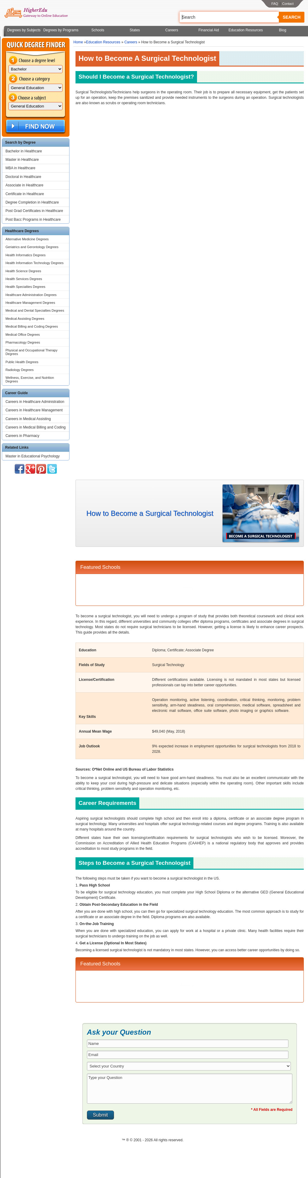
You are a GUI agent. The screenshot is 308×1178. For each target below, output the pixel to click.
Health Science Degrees (23, 271)
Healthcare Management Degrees (30, 302)
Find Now (34, 126)
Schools (97, 30)
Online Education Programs (36, 13)
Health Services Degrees (23, 279)
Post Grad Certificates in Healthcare (34, 211)
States (135, 30)
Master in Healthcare (22, 159)
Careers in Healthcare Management (34, 410)
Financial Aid (209, 30)
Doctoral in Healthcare (23, 177)
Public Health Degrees (21, 362)
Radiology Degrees (19, 370)
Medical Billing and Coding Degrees (31, 326)
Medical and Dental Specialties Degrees (34, 310)
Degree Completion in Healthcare (32, 202)
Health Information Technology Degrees (34, 263)
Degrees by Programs (61, 30)
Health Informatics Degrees (25, 255)
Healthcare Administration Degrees (31, 295)
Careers (171, 30)
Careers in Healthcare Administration (34, 402)
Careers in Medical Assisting (28, 419)
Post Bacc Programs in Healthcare (32, 219)
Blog (282, 30)
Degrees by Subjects (24, 30)
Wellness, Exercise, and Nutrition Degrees (29, 379)
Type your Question (189, 1089)
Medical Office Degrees (22, 334)
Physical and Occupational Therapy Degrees (31, 352)
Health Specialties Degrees (25, 286)
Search (291, 17)
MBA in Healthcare (20, 168)
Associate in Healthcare (24, 185)
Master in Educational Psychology (32, 456)
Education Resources (246, 30)
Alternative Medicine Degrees (27, 239)
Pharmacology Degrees (22, 342)
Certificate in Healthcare (24, 194)
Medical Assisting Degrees (24, 318)
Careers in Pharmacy (22, 436)
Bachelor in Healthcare (23, 151)
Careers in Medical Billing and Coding (35, 427)
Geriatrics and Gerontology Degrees (31, 247)
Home (78, 42)
